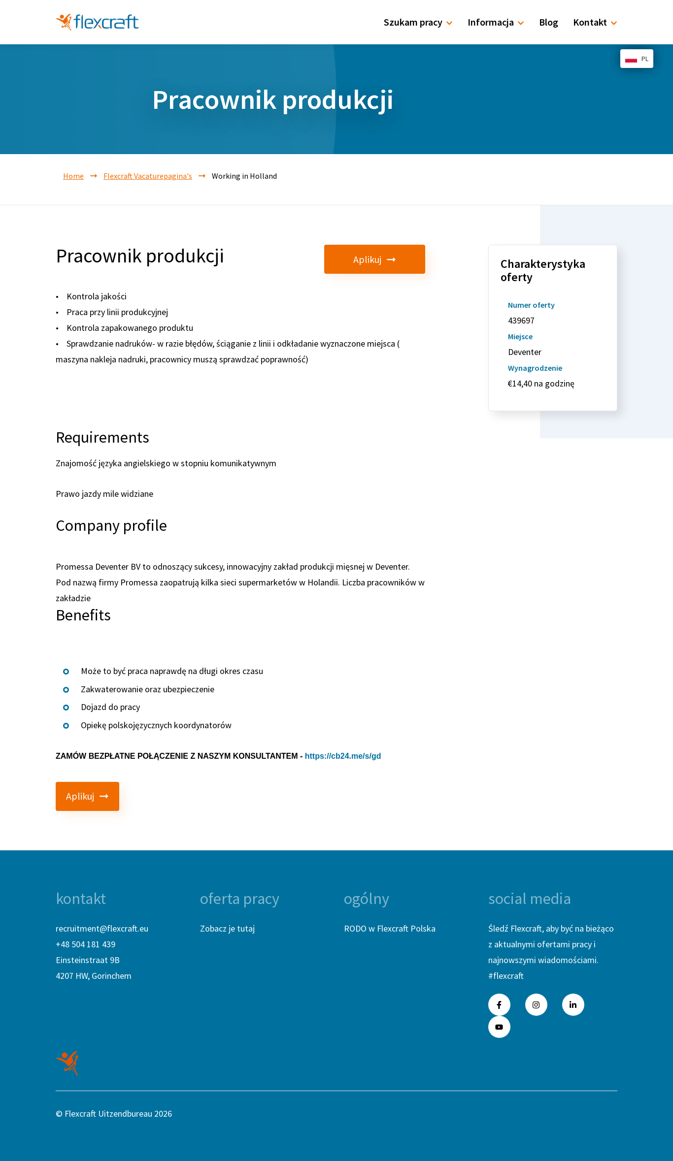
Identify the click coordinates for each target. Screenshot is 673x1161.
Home (73, 176)
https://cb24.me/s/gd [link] (343, 756)
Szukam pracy (418, 22)
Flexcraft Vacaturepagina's (147, 176)
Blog (548, 22)
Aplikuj (393, 259)
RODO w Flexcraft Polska (390, 928)
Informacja (496, 22)
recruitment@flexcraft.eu (102, 928)
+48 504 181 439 (85, 944)
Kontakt (595, 22)
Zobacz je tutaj (227, 928)
